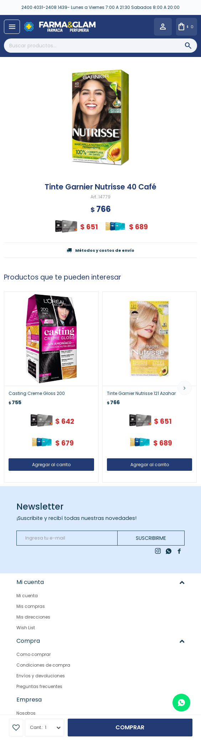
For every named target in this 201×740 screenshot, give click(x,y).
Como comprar (33, 654)
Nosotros (26, 713)
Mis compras (30, 606)
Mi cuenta (27, 596)
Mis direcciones (33, 617)
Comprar (129, 727)
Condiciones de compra (43, 665)
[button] (185, 388)
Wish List (25, 628)
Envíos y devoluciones (40, 676)
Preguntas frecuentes (39, 686)
